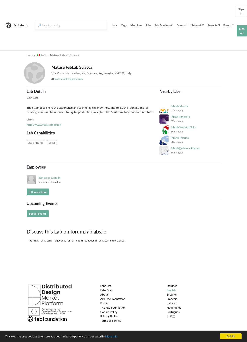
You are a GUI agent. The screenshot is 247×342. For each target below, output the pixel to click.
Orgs (124, 25)
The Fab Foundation (113, 307)
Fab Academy (164, 25)
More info (111, 336)
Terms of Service (110, 320)
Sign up (241, 31)
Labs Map (106, 290)
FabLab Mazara (179, 106)
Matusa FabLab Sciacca (64, 55)
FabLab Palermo (180, 137)
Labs (114, 25)
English (171, 290)
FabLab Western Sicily (183, 127)
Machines (136, 25)
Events (182, 25)
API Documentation (112, 298)
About (104, 294)
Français (172, 298)
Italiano (171, 303)
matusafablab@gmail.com (69, 78)
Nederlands (174, 307)
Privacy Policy (109, 316)
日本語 (171, 316)
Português (173, 312)
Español (172, 294)
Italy (41, 55)
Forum (228, 25)
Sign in (241, 11)
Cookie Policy (108, 312)
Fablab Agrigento (180, 116)
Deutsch (172, 285)
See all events (38, 213)
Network (197, 25)
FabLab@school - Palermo (185, 148)
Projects (213, 25)
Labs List (105, 285)
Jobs (148, 25)
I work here (38, 192)
